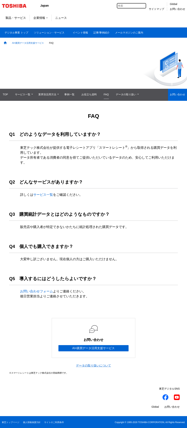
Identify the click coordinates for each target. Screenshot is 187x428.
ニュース (61, 17)
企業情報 (40, 17)
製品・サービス (15, 17)
